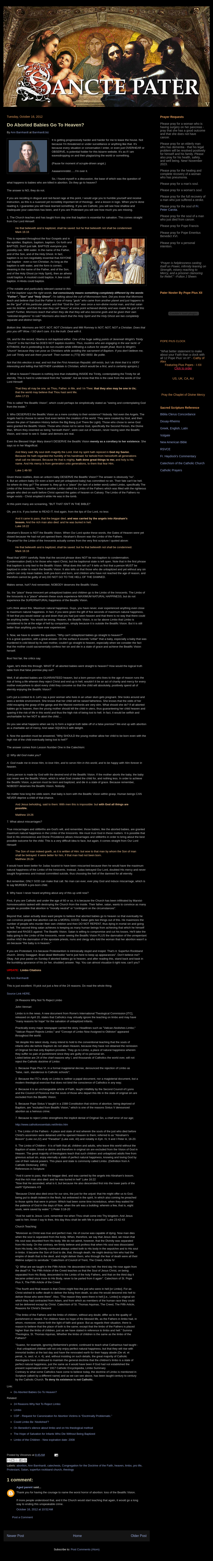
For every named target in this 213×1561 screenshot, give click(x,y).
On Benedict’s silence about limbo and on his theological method (53, 1427)
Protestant (13, 1469)
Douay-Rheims (170, 421)
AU (192, 378)
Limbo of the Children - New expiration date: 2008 (44, 1439)
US (175, 378)
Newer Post (15, 1536)
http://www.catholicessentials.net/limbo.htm (41, 1124)
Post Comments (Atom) (85, 1549)
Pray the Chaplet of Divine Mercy (183, 394)
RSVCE (165, 449)
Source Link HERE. (19, 993)
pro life (137, 1465)
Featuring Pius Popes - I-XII (183, 365)
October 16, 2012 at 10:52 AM (34, 1509)
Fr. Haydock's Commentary (178, 456)
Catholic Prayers (171, 470)
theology (68, 1469)
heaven (119, 1465)
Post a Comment (22, 1517)
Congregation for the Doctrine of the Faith (87, 1465)
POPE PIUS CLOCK (172, 341)
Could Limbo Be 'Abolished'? (31, 1421)
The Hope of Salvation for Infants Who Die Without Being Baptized (54, 1433)
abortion (22, 1465)
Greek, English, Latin (174, 428)
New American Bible (173, 442)
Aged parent (24, 1487)
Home (77, 1536)
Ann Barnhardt (20, 132)
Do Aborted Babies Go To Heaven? (45, 125)
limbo (128, 1465)
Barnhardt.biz (40, 132)
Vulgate (165, 435)
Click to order (183, 368)
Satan (24, 1469)
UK (180, 378)
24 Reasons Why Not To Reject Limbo (37, 1404)
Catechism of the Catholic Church (182, 463)
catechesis (53, 1465)
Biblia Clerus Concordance (178, 414)
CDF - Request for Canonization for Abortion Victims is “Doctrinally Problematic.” (63, 1416)
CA (186, 378)
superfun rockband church (46, 1469)
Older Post (139, 1536)
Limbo (17, 1410)
